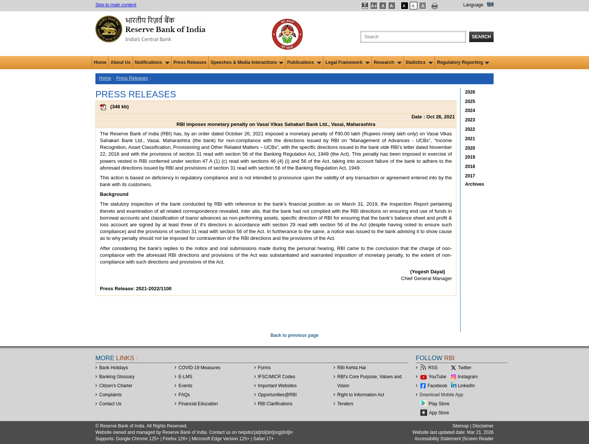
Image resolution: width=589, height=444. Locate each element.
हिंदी (490, 5)
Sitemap (460, 426)
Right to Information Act (360, 394)
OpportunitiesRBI (277, 394)
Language (473, 5)
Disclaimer (483, 426)
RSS (433, 367)
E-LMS (185, 376)
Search (481, 36)
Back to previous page (294, 335)
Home (100, 62)
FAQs (184, 394)
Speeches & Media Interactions (247, 62)
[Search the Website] (413, 37)
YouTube (437, 376)
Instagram (468, 376)
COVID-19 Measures (199, 367)
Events (185, 385)
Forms (264, 367)
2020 (470, 148)
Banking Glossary (116, 376)
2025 (470, 101)
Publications (304, 62)
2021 (470, 138)
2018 (470, 166)
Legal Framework (347, 62)
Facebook (437, 385)
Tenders (345, 403)
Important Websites (277, 385)
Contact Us (110, 403)
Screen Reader (478, 438)
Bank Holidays (113, 367)
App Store (439, 412)
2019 (470, 157)
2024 (470, 110)
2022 (470, 129)
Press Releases (190, 62)
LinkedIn (466, 385)
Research (387, 62)
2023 (470, 120)
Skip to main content (115, 5)
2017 (470, 176)
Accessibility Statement (437, 438)
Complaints (110, 394)
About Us (120, 62)
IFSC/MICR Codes (276, 376)
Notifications (152, 62)
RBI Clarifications (275, 403)
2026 (470, 92)
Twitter (464, 367)
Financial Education (198, 403)
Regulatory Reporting (463, 62)
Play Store (439, 403)
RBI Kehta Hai (351, 367)
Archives (474, 184)
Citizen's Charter (115, 385)
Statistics (419, 62)
